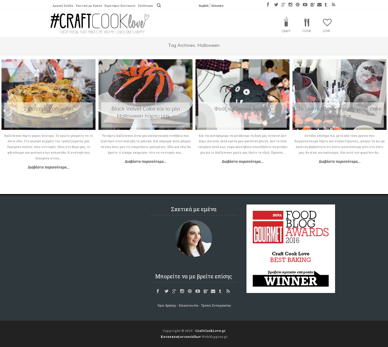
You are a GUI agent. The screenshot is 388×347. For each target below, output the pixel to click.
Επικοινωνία (188, 305)
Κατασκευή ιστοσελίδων (181, 336)
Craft (286, 31)
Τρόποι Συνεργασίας (216, 305)
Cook (306, 31)
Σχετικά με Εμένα (89, 6)
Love (326, 31)
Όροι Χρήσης (167, 305)
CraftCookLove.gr (210, 330)
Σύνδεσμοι (148, 6)
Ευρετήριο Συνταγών (122, 6)
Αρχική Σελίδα (63, 6)
